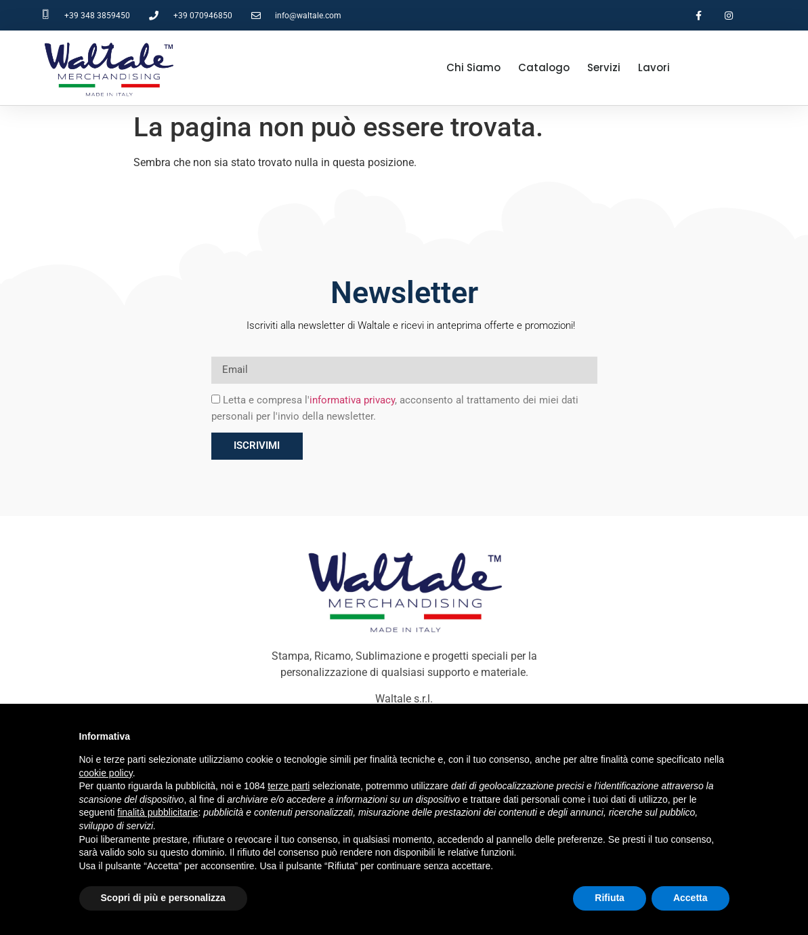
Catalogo (544, 67)
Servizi (603, 67)
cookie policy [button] (106, 773)
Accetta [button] (690, 897)
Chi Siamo (473, 67)
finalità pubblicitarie (157, 812)
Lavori (654, 67)
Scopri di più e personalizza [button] (163, 897)
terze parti (289, 785)
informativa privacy (352, 400)
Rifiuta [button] (609, 897)
